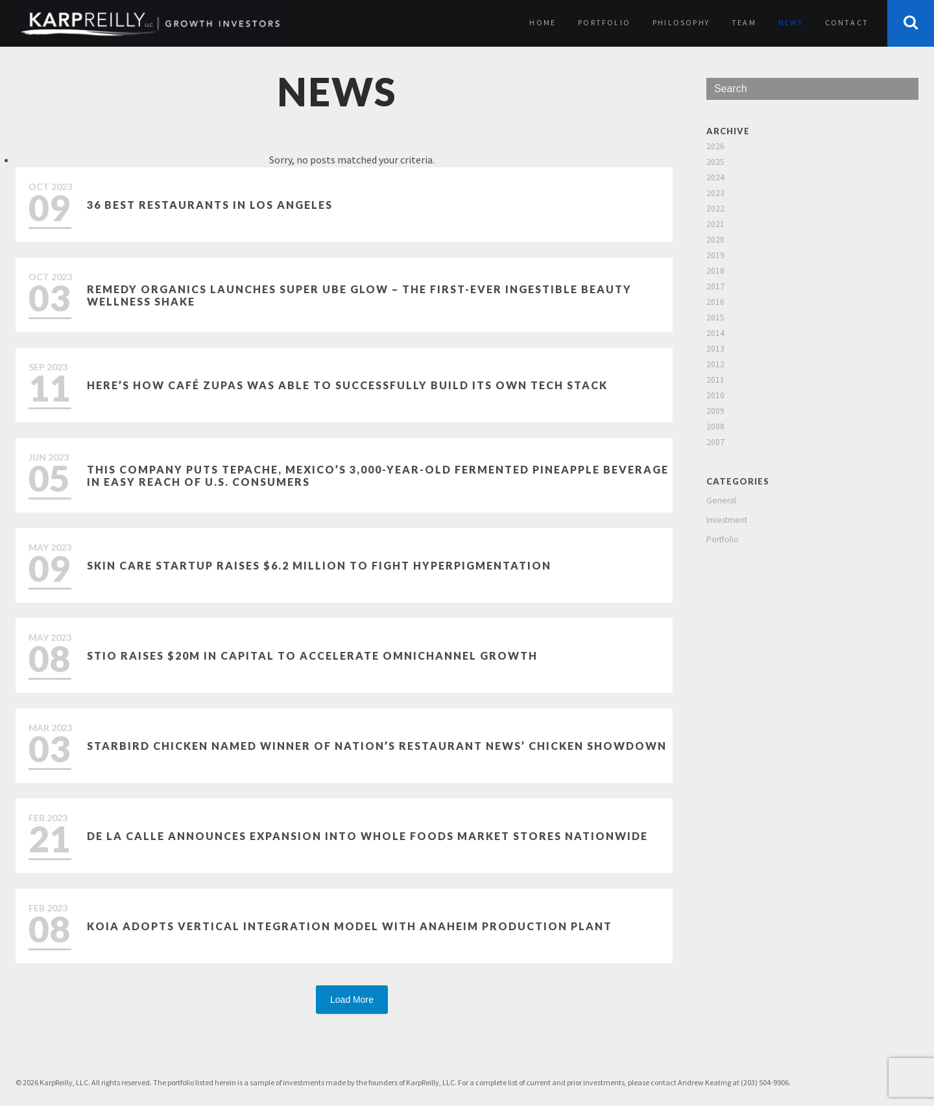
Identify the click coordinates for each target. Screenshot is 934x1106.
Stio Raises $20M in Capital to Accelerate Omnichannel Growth (312, 655)
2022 (715, 208)
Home (542, 22)
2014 (715, 333)
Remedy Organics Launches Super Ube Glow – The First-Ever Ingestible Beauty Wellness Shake (359, 295)
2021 (715, 224)
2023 (715, 192)
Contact (846, 22)
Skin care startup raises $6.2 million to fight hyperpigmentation (319, 565)
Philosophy (681, 22)
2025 (715, 161)
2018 (715, 270)
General (721, 500)
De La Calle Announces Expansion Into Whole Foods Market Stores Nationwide (367, 836)
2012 (715, 364)
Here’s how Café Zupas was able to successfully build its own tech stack (347, 385)
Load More (352, 999)
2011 (715, 379)
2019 (715, 255)
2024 (715, 177)
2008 (715, 426)
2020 (715, 239)
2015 (715, 317)
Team (744, 22)
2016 (715, 301)
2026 (715, 146)
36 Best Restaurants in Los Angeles (210, 204)
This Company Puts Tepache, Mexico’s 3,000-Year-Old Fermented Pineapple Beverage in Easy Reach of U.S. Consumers (378, 475)
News (790, 22)
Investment (726, 519)
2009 (715, 410)
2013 (715, 348)
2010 (715, 395)
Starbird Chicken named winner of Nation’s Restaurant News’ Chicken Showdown (377, 745)
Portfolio (604, 22)
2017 (715, 286)
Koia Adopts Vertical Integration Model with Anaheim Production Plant (349, 926)
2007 (715, 442)
